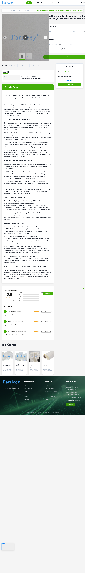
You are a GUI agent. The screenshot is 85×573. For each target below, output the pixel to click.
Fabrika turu (61, 2)
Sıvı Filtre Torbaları (49, 399)
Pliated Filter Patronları (50, 394)
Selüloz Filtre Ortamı (50, 388)
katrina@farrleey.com (69, 71)
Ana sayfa (19, 2)
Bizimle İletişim (27, 394)
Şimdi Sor (70, 84)
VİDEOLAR (39, 2)
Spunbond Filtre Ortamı (50, 386)
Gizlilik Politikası (28, 396)
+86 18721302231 (68, 74)
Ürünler (29, 2)
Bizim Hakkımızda (28, 388)
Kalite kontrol (72, 2)
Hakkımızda (50, 2)
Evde (25, 386)
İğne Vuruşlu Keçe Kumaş (51, 391)
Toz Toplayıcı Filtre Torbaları (51, 396)
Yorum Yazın (48, 293)
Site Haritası (27, 399)
